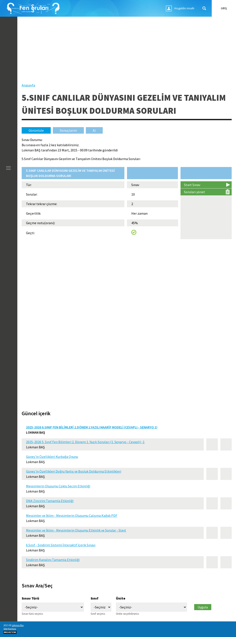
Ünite (120, 598)
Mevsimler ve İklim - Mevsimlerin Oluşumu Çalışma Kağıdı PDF (71, 515)
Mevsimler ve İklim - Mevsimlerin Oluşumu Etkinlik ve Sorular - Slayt (76, 530)
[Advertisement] (127, 52)
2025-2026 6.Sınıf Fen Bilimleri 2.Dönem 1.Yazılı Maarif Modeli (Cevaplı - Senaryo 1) (91, 427)
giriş (224, 8)
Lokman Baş (18, 625)
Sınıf (94, 598)
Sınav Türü (30, 598)
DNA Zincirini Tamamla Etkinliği (49, 501)
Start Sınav (192, 185)
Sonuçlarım (68, 130)
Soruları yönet (194, 192)
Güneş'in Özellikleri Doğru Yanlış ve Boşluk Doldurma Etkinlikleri (73, 471)
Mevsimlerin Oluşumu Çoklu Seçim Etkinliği (58, 486)
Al (94, 130)
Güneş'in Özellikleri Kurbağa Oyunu (52, 456)
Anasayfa (28, 85)
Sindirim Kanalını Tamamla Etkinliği (53, 560)
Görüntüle (40, 130)
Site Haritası (9, 628)
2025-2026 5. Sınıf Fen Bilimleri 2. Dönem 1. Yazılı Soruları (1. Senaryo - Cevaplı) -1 (85, 442)
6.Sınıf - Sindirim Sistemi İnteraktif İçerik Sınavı (60, 545)
